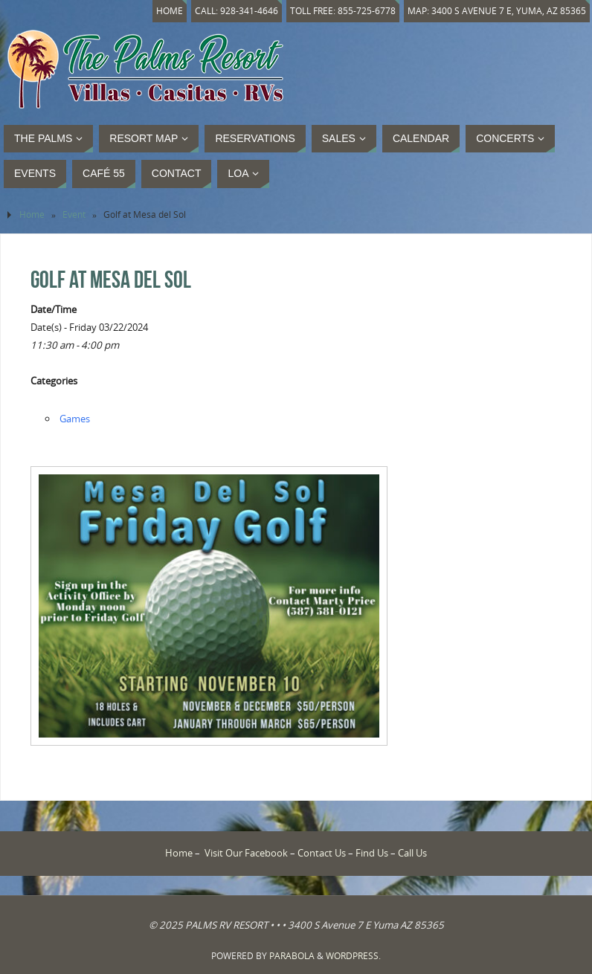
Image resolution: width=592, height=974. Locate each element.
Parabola (292, 955)
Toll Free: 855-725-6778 (343, 10)
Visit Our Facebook (246, 852)
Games (74, 418)
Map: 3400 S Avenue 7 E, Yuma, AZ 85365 (497, 10)
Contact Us (321, 852)
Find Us (371, 852)
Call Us (412, 852)
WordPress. (353, 955)
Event (74, 214)
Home (169, 10)
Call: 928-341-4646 (236, 10)
